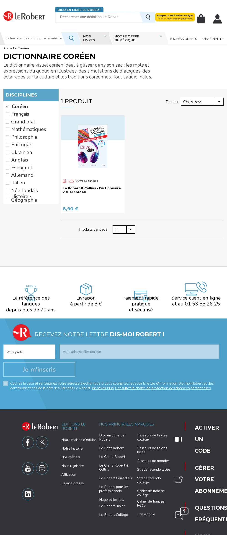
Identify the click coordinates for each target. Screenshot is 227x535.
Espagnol (18, 152)
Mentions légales (156, 531)
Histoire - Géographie (28, 175)
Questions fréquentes (199, 450)
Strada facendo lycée (153, 464)
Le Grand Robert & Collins (114, 462)
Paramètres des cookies (125, 531)
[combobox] (202, 102)
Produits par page (93, 229)
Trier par (172, 101)
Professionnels (183, 38)
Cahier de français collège (151, 487)
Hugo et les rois (111, 494)
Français (17, 111)
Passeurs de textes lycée (152, 445)
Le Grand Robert (112, 451)
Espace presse (72, 477)
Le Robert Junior (112, 501)
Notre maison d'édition (79, 434)
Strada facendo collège (149, 475)
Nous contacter (198, 464)
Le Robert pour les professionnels (114, 483)
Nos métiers (70, 451)
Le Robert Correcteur (115, 473)
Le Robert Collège (113, 509)
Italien (16, 163)
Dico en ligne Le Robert (79, 9)
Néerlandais (20, 169)
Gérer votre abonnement (199, 435)
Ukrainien (18, 140)
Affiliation (68, 469)
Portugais (18, 134)
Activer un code (195, 420)
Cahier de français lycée (151, 498)
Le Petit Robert (111, 443)
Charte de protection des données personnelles (73, 531)
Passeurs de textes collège (152, 432)
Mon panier (204, 19)
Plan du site (179, 531)
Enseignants (213, 38)
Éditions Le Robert (73, 421)
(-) (7, 105)
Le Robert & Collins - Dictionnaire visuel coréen (92, 190)
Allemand (18, 157)
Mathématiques (23, 123)
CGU (193, 531)
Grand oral (19, 117)
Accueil (8, 48)
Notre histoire (72, 443)
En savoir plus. (103, 383)
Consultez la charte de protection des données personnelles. (163, 383)
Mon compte (218, 19)
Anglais (17, 146)
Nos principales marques (126, 419)
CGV (203, 531)
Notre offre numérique (126, 38)
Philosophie (20, 128)
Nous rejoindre (72, 460)
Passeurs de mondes (153, 455)
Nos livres (89, 38)
